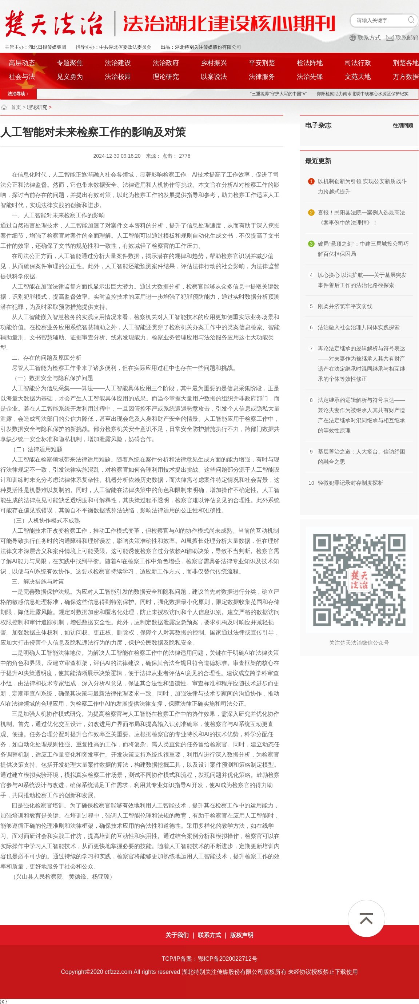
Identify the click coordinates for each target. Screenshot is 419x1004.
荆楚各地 (406, 62)
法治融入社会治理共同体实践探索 (359, 327)
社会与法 (22, 76)
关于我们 (177, 935)
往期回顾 (403, 125)
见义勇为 (70, 76)
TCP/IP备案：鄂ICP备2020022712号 (209, 959)
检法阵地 (310, 62)
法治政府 (166, 62)
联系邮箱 (407, 38)
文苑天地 (358, 76)
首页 (16, 107)
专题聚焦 (70, 62)
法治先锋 (310, 76)
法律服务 (262, 76)
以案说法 (214, 76)
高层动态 (22, 62)
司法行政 (358, 62)
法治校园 (118, 76)
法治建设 (118, 62)
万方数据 (406, 76)
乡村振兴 (214, 62)
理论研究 (166, 76)
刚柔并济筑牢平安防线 (345, 306)
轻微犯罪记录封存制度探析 (350, 483)
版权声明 (242, 935)
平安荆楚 (262, 62)
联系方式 (369, 38)
